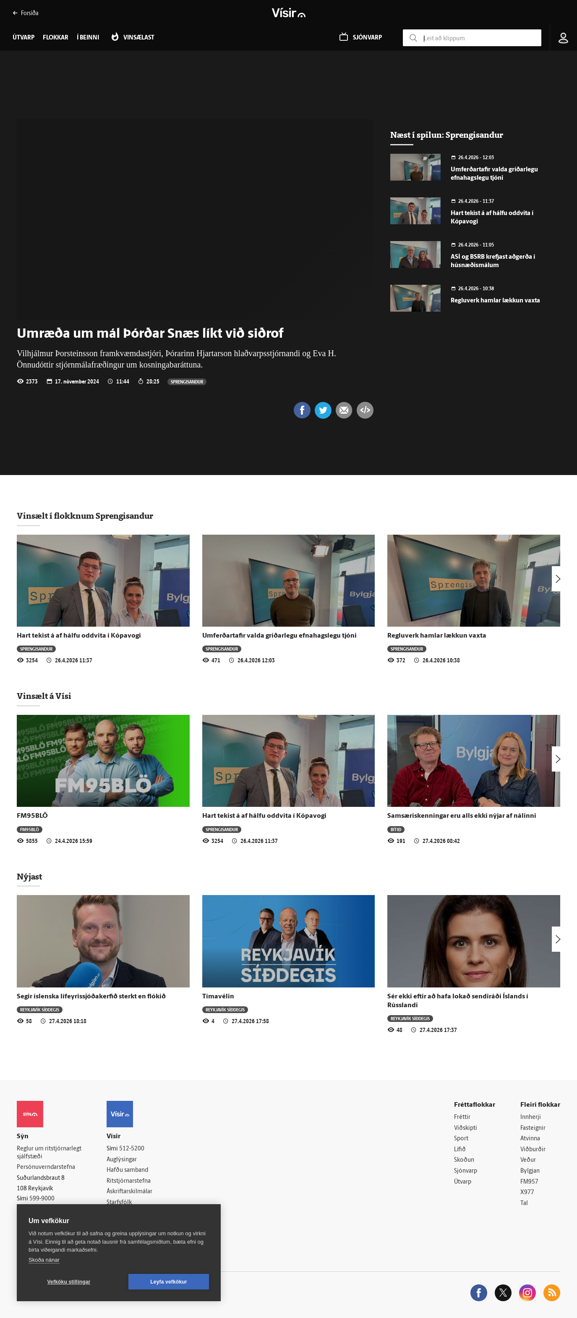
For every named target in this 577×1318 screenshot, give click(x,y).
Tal (524, 1203)
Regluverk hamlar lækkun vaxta (495, 301)
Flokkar (55, 38)
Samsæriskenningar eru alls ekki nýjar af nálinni (461, 816)
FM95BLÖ (32, 816)
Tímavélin (218, 996)
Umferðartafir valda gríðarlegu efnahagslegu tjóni (279, 636)
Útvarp (462, 1182)
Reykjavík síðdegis (39, 1009)
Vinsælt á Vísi (44, 696)
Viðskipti (465, 1128)
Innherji (530, 1117)
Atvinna (530, 1139)
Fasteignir (533, 1128)
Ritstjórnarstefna (129, 1181)
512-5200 (131, 1149)
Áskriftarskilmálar (129, 1192)
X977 (527, 1192)
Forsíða (25, 12)
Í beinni (88, 38)
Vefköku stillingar (69, 1282)
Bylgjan (530, 1171)
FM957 (529, 1182)
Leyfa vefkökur (168, 1282)
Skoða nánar (44, 1260)
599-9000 (42, 1199)
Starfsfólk (119, 1203)
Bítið (396, 829)
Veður (528, 1161)
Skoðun (464, 1161)
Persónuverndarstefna (46, 1167)
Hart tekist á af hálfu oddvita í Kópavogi (79, 636)
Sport (461, 1139)
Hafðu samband (127, 1170)
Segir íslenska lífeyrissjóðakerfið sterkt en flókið (91, 996)
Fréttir (462, 1117)
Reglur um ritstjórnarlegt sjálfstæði (49, 1153)
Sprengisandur (187, 381)
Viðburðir (533, 1150)
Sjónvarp (465, 1171)
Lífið (460, 1150)
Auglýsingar (122, 1160)
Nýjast (29, 876)
